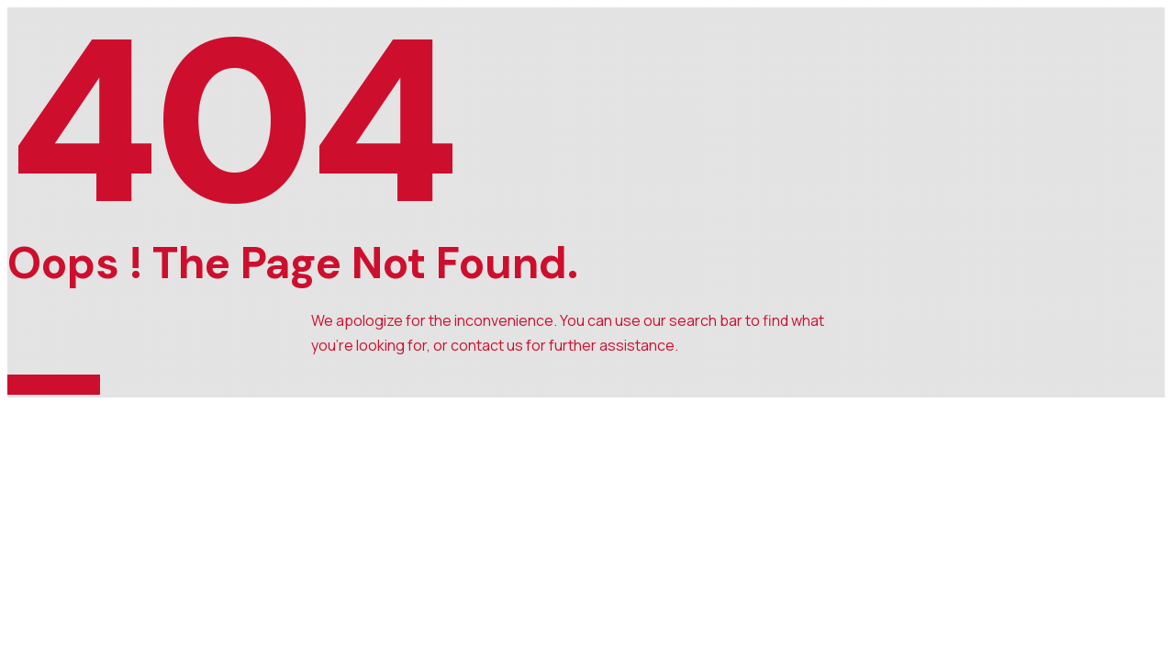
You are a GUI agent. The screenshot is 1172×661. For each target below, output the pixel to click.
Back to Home (53, 385)
